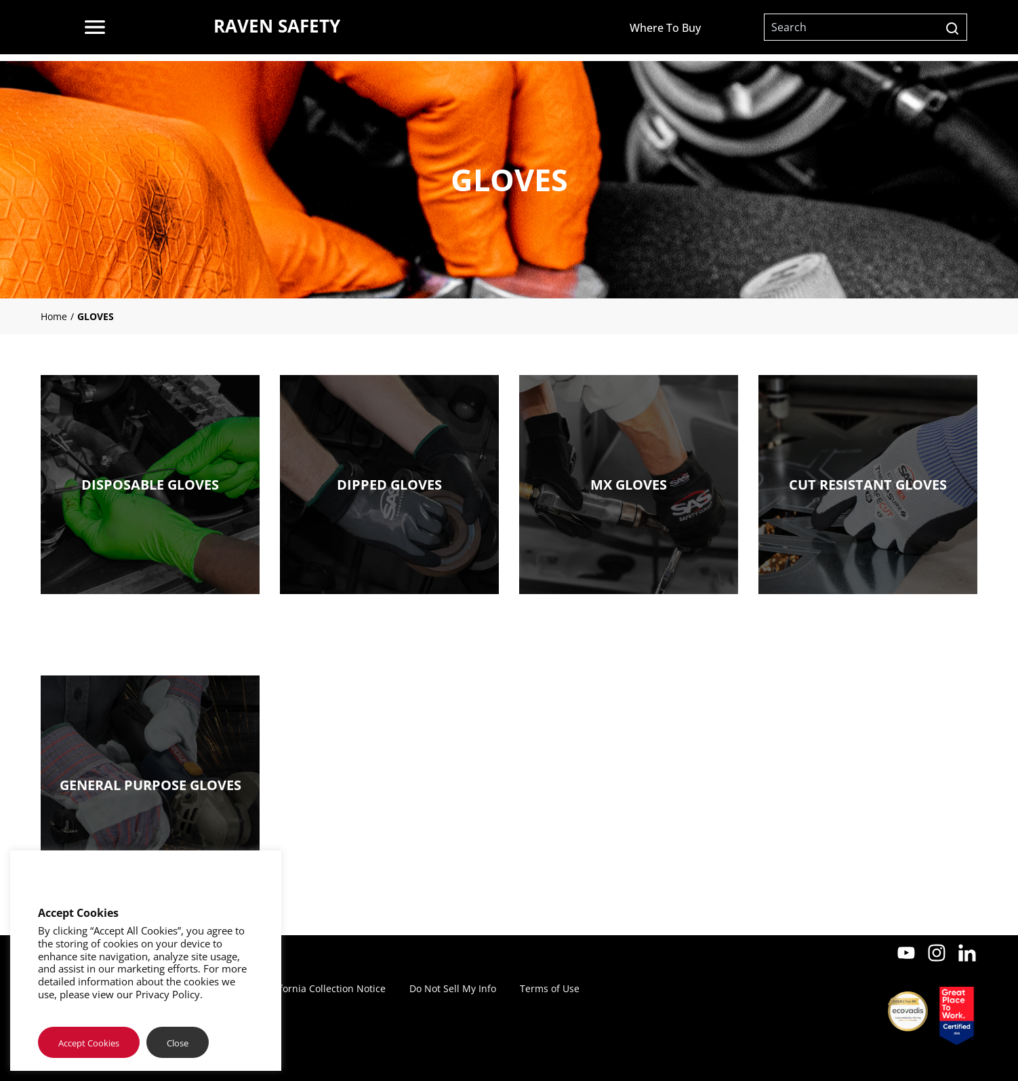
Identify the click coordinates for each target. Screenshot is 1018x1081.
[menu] (94, 27)
